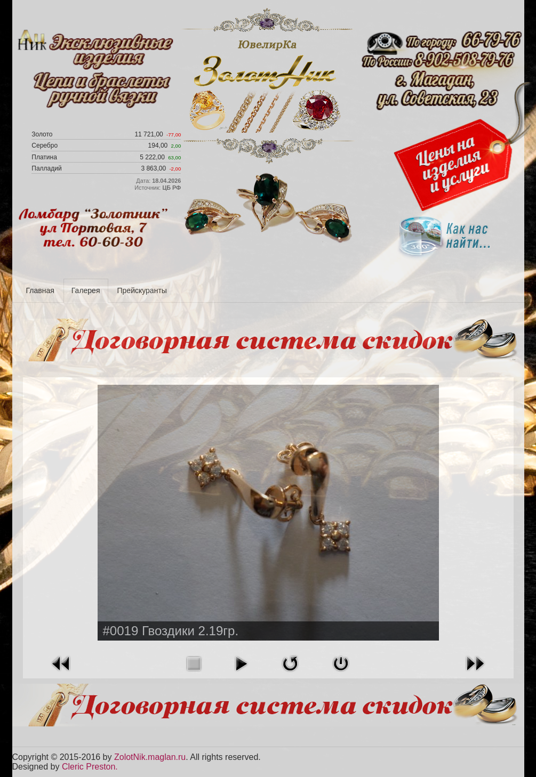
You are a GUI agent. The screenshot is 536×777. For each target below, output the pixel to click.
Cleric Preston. (90, 766)
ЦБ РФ (171, 187)
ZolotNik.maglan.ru (150, 757)
